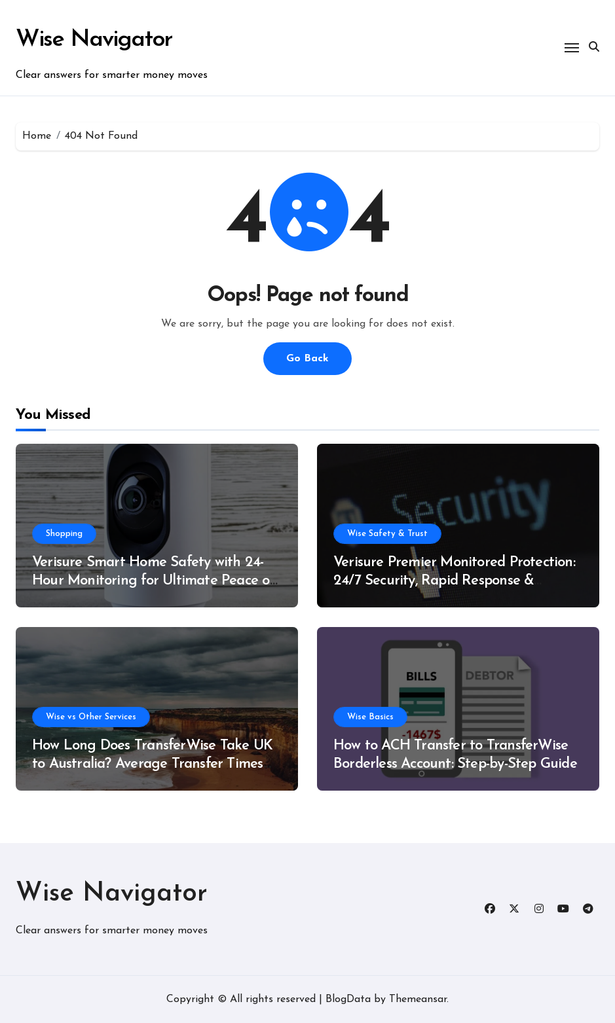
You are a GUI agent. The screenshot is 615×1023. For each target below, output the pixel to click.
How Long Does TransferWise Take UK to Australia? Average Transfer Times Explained (152, 764)
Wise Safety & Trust (387, 533)
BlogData (348, 999)
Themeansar (418, 999)
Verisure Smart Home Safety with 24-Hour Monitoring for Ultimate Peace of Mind (153, 581)
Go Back (307, 358)
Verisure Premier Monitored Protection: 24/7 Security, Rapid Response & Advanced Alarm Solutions (454, 581)
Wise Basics (370, 717)
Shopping (64, 533)
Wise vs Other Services (91, 717)
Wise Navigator (94, 40)
